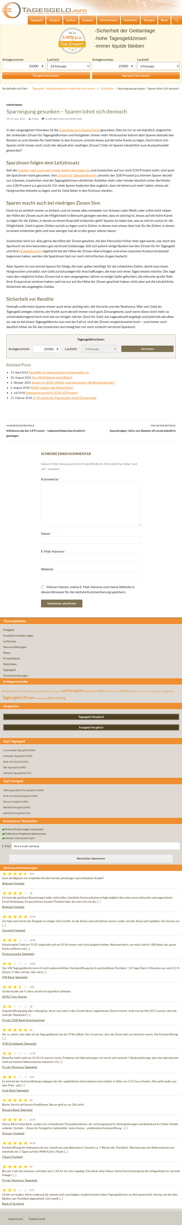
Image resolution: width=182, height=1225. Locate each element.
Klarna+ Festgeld (13, 1133)
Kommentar (50, 479)
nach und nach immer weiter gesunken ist (59, 170)
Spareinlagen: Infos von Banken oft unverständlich (133, 427)
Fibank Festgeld (12, 1157)
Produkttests (11, 658)
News (7, 652)
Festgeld (8, 630)
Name (46, 533)
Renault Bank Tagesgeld (17, 1110)
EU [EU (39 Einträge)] (59, 691)
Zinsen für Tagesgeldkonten (78, 175)
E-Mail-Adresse (53, 551)
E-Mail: (7, 846)
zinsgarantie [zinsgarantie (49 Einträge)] (41, 698)
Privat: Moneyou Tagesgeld (19, 1067)
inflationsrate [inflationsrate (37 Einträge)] (113, 691)
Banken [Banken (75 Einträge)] (6, 691)
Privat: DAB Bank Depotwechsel (23, 1020)
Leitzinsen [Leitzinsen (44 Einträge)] (134, 691)
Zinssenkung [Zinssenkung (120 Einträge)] (57, 698)
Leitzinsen (9, 641)
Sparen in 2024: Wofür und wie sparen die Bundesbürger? (73, 382)
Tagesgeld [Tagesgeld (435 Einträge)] (12, 697)
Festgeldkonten (30, 251)
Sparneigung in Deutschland (79, 130)
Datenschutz (37, 1219)
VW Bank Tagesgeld (14, 977)
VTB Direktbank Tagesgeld (19, 1043)
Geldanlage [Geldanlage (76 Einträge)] (89, 691)
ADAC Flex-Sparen (14, 996)
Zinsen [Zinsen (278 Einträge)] (29, 697)
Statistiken (107, 88)
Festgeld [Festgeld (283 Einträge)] (75, 690)
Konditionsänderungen (18, 635)
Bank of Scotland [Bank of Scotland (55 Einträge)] (19, 691)
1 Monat (68, 66)
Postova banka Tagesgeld (18, 954)
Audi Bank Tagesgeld (15, 1090)
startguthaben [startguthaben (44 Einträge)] (167, 691)
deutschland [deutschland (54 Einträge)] (34, 691)
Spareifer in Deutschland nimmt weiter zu (59, 372)
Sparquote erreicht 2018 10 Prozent (52, 392)
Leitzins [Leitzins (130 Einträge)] (123, 691)
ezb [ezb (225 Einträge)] (64, 690)
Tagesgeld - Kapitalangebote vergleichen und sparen (63, 88)
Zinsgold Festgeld (13, 930)
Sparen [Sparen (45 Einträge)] (148, 691)
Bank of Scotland (13, 1203)
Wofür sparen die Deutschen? (51, 387)
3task (35, 118)
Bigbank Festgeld (13, 883)
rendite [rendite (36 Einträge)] (141, 691)
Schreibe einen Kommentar (63, 118)
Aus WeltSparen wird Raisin (52, 377)
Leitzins (23, 170)
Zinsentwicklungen (15, 675)
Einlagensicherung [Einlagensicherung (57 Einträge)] (49, 691)
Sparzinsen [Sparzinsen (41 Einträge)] (156, 691)
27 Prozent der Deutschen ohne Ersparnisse (64, 398)
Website (47, 569)
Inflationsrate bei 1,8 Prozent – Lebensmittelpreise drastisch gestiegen (48, 430)
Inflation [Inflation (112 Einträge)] (102, 691)
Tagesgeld (9, 670)
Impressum (15, 1219)
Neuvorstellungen (15, 647)
